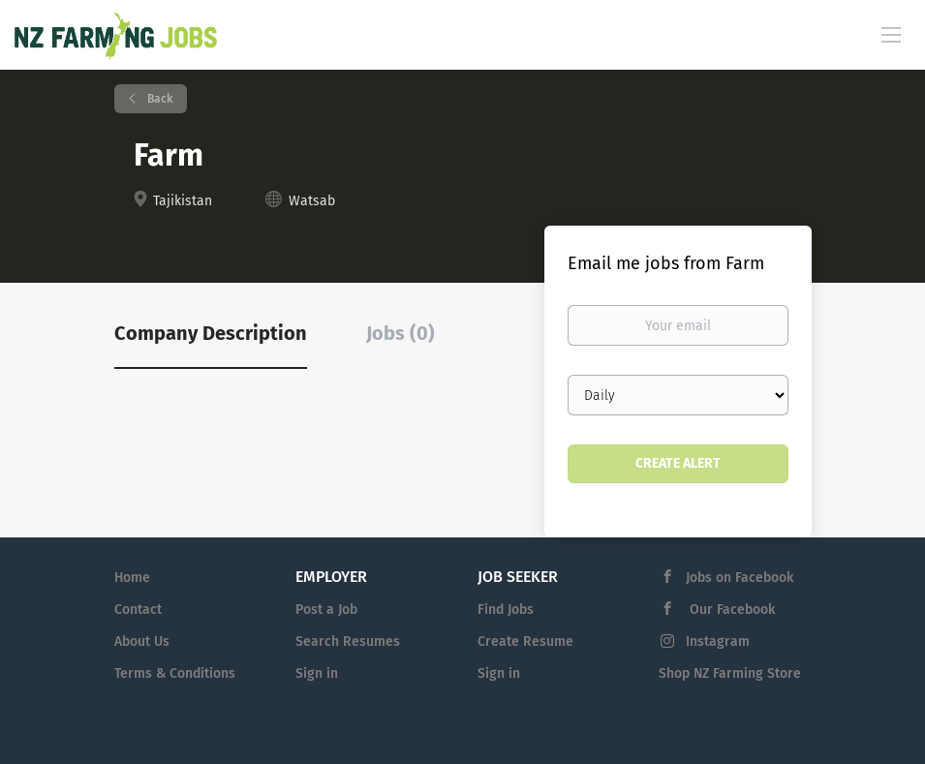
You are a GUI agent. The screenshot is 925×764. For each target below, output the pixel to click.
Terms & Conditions (174, 673)
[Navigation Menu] (891, 33)
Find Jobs (506, 609)
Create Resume (525, 641)
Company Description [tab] (210, 333)
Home (132, 577)
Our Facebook (730, 609)
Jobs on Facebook (739, 577)
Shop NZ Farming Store (730, 673)
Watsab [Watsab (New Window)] (312, 201)
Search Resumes (347, 641)
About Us (142, 641)
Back (158, 99)
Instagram (718, 641)
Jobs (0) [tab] (400, 333)
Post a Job (326, 609)
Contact (138, 609)
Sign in (316, 673)
